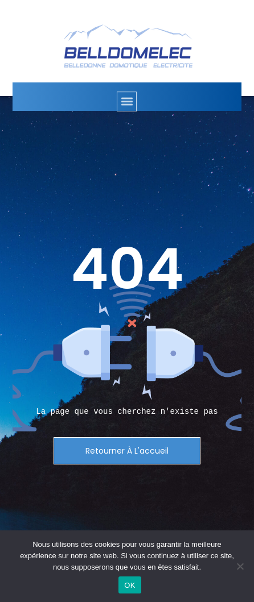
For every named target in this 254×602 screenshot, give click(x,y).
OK (129, 585)
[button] (127, 104)
